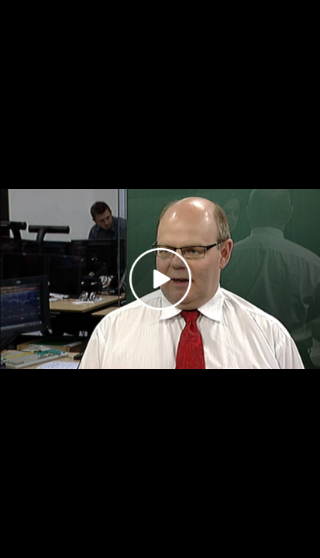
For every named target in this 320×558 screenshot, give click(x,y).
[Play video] (160, 279)
